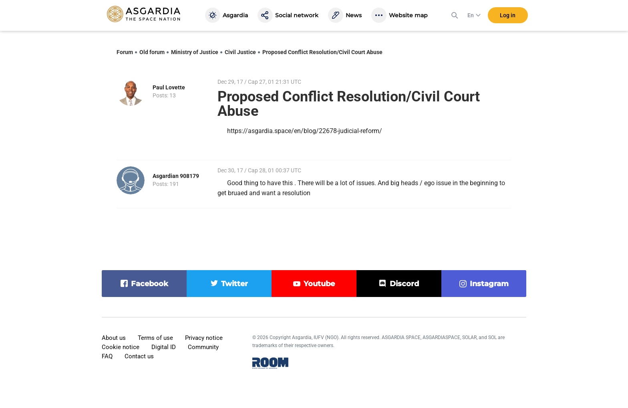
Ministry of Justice (194, 52)
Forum (125, 52)
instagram (489, 283)
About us (114, 337)
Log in (507, 15)
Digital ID (163, 347)
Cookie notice (120, 347)
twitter (234, 283)
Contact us (139, 356)
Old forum (152, 52)
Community (203, 347)
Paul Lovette (169, 87)
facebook (149, 283)
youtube (319, 283)
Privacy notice (204, 337)
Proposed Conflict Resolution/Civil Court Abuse (322, 52)
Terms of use (155, 337)
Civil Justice (240, 52)
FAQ (107, 356)
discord (404, 283)
